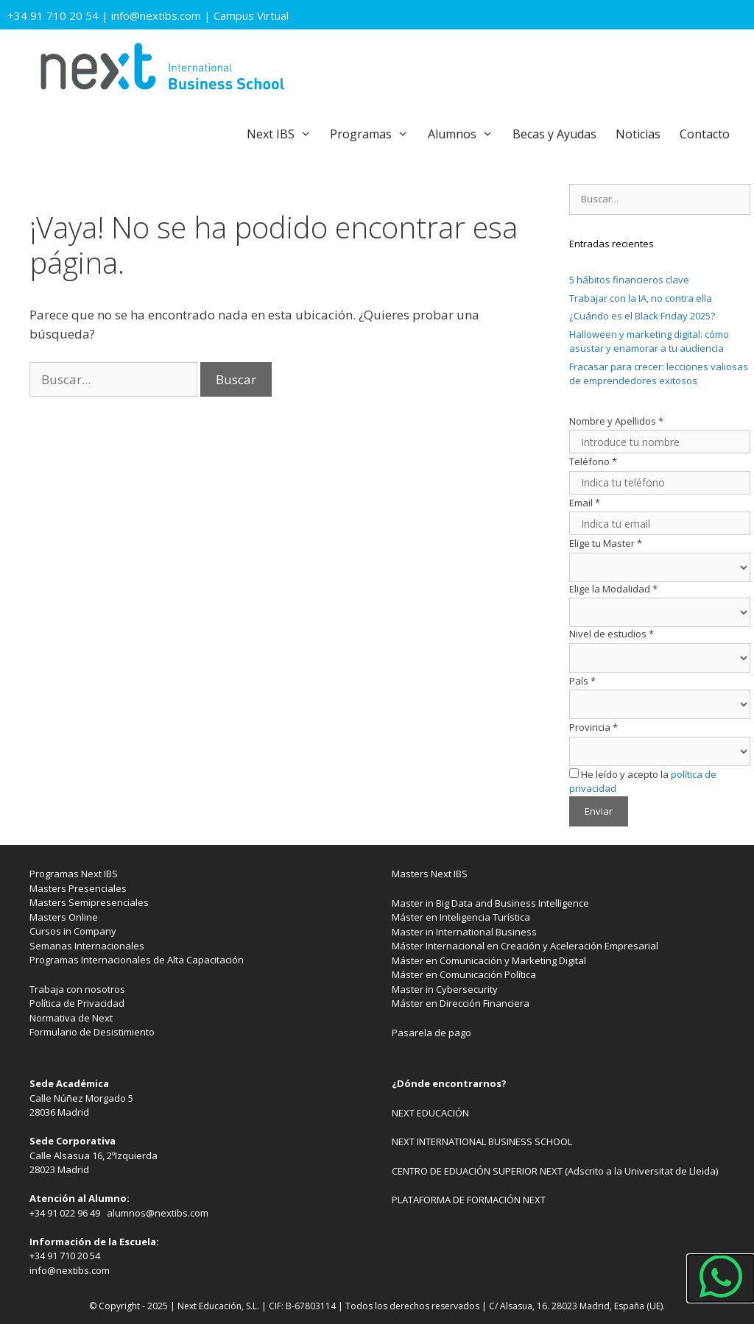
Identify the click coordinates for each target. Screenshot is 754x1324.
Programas (374, 134)
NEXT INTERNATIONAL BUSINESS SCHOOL (482, 1141)
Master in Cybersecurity (445, 989)
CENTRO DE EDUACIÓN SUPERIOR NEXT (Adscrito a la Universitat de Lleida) (555, 1171)
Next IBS (284, 134)
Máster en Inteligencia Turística (461, 917)
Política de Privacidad (76, 1003)
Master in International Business (464, 931)
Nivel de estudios (611, 633)
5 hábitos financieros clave (629, 279)
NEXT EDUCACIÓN (430, 1112)
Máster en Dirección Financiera (460, 1003)
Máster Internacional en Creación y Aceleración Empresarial (525, 945)
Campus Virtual (251, 15)
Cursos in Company (72, 931)
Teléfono (593, 461)
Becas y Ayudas (554, 134)
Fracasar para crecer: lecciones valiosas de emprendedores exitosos (658, 374)
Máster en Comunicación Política (464, 974)
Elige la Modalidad (613, 588)
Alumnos (465, 134)
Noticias (638, 134)
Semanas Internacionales (86, 945)
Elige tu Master (605, 543)
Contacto (705, 134)
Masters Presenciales (78, 888)
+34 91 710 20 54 (53, 15)
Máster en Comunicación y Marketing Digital (489, 960)
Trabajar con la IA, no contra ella (640, 298)
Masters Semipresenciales (89, 902)
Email (584, 502)
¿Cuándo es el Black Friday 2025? (642, 315)
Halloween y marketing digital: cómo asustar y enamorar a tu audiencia (649, 341)
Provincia (593, 727)
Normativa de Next (71, 1017)
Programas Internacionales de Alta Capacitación (136, 959)
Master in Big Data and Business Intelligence (490, 903)
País (582, 680)
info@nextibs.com (156, 15)
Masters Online (63, 917)
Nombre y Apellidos (616, 421)
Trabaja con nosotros (77, 989)
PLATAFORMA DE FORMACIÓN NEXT (469, 1199)
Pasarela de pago (431, 1032)
